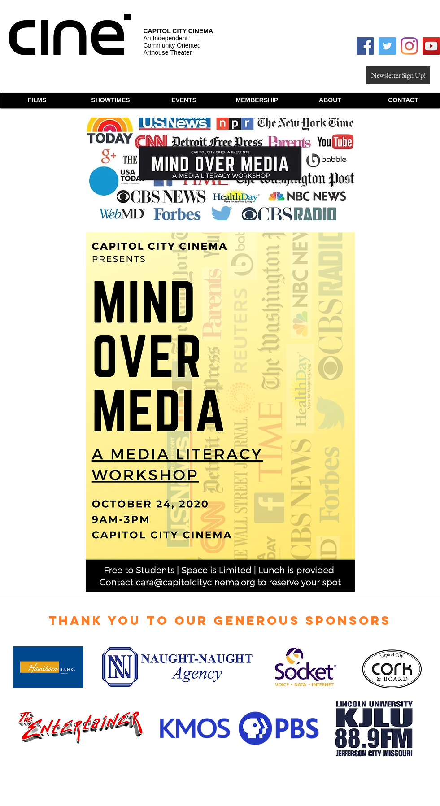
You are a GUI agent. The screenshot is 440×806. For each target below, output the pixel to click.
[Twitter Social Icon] (387, 46)
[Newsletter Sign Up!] (398, 75)
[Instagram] (409, 46)
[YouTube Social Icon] (431, 46)
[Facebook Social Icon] (365, 46)
